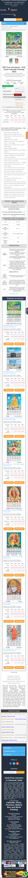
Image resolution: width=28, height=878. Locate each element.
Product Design (7, 91)
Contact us (27, 135)
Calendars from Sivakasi (12, 678)
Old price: (17, 103)
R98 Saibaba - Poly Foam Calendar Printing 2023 (13, 511)
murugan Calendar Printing (8, 729)
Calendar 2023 (19, 681)
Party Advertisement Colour (20, 97)
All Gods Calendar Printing (8, 719)
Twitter (14, 763)
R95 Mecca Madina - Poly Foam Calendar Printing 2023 (12, 372)
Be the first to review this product (14, 80)
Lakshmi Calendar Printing (8, 727)
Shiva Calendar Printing (20, 719)
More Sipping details (14, 293)
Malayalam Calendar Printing (8, 716)
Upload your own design (9, 94)
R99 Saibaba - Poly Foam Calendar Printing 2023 (13, 557)
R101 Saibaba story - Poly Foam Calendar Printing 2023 (12, 649)
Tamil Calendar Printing (7, 713)
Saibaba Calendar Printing (8, 732)
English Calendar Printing (19, 713)
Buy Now (24, 212)
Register (16, 4)
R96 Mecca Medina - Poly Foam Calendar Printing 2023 (12, 326)
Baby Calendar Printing (7, 737)
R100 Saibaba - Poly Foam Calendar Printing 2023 (13, 603)
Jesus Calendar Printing (20, 735)
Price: (18, 105)
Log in (21, 4)
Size (4, 88)
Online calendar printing (12, 679)
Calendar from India (12, 676)
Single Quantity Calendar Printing (9, 740)
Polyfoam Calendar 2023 (13, 683)
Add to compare (15, 82)
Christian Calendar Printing (8, 735)
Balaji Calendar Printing (20, 724)
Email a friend (22, 82)
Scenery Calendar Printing (20, 737)
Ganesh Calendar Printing (7, 724)
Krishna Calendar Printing (7, 721)
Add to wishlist (8, 83)
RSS (17, 763)
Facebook (10, 763)
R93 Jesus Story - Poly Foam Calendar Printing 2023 (14, 464)
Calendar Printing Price (7, 681)
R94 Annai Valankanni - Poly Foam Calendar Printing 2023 (12, 418)
